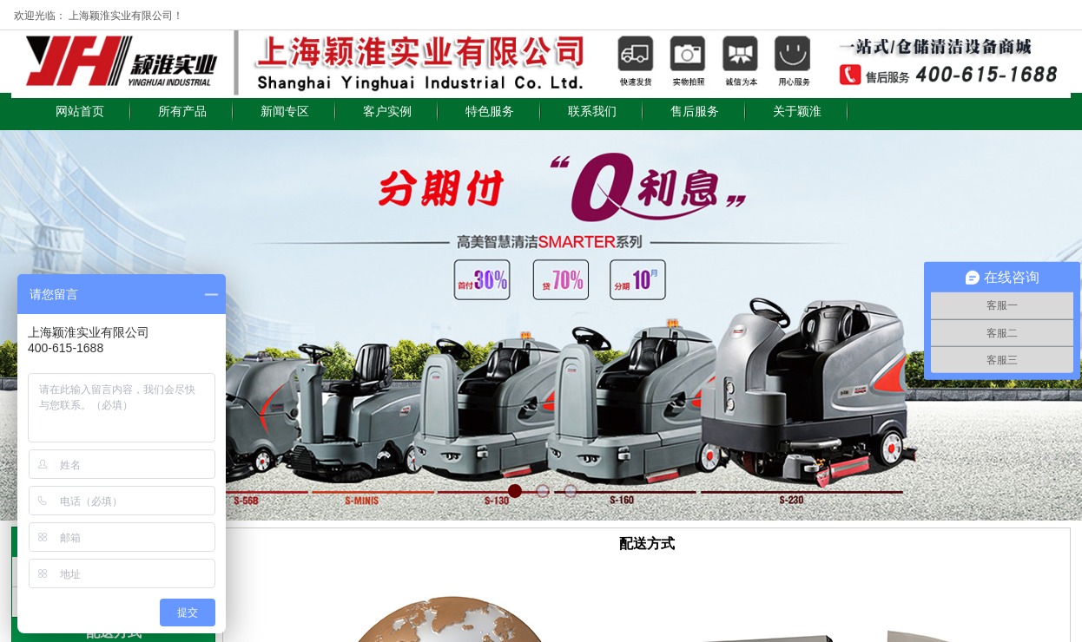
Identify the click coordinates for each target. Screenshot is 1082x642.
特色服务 (489, 111)
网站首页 (80, 111)
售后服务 (694, 111)
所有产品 (182, 111)
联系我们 (592, 111)
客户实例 (387, 111)
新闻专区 (285, 111)
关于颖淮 (797, 111)
